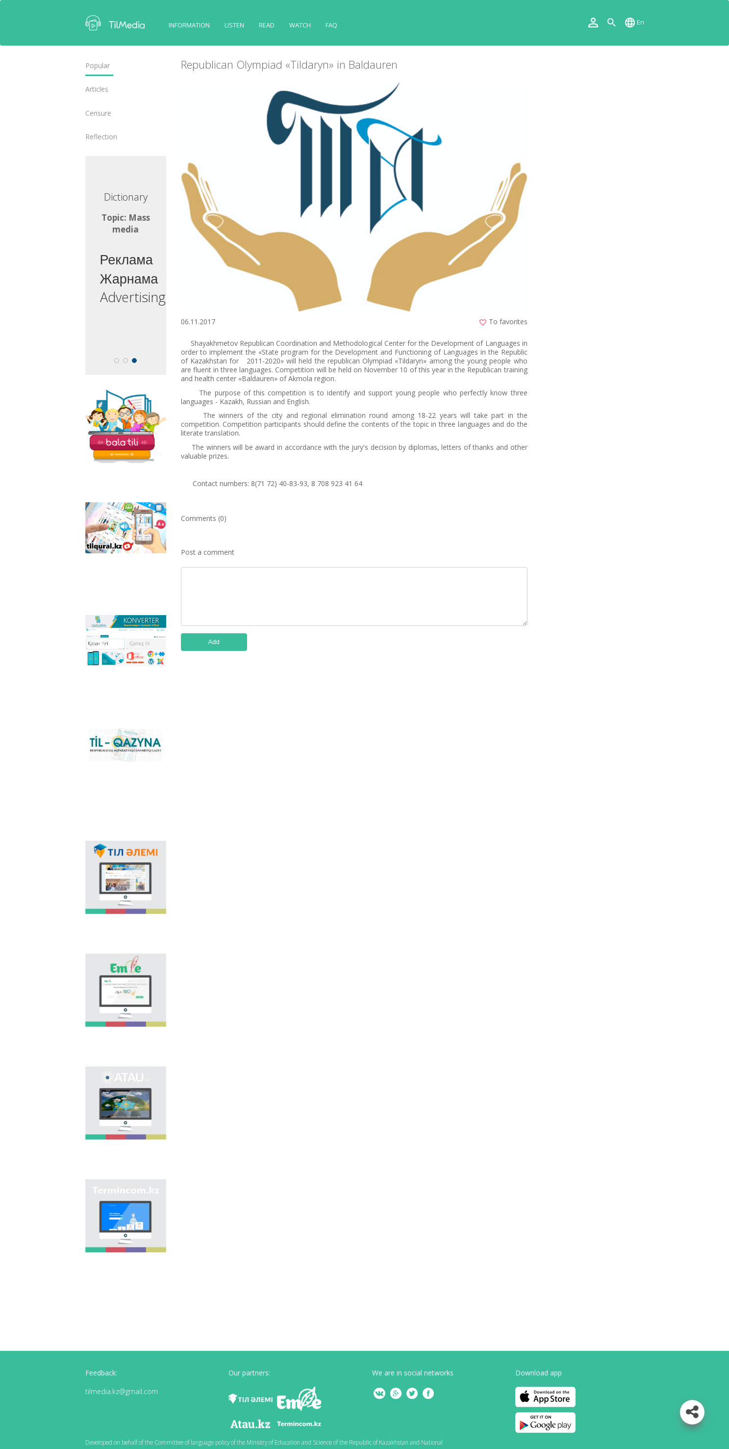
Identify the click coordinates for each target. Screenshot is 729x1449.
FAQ (331, 25)
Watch (300, 25)
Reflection (101, 136)
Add (214, 642)
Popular (97, 65)
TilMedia (117, 22)
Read (267, 25)
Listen (234, 25)
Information (189, 25)
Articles (96, 89)
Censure (98, 113)
